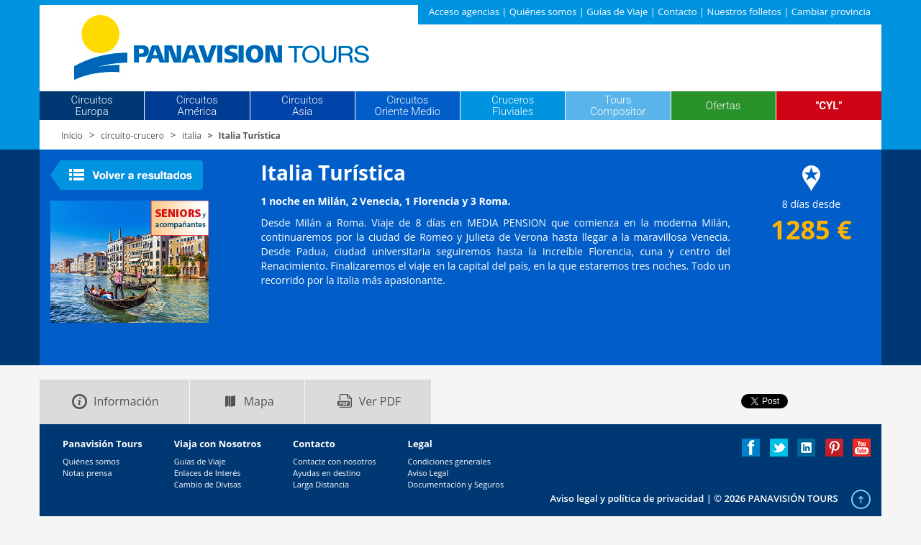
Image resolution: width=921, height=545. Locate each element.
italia (191, 135)
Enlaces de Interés (207, 472)
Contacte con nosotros (334, 461)
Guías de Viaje (617, 11)
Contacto (677, 11)
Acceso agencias (464, 11)
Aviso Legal (428, 472)
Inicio (72, 135)
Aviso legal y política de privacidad (627, 498)
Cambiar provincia (831, 11)
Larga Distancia (321, 484)
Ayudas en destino (326, 472)
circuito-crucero (132, 135)
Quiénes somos (543, 11)
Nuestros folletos (744, 11)
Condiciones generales (449, 461)
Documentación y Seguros (456, 484)
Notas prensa (87, 472)
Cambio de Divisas (208, 484)
